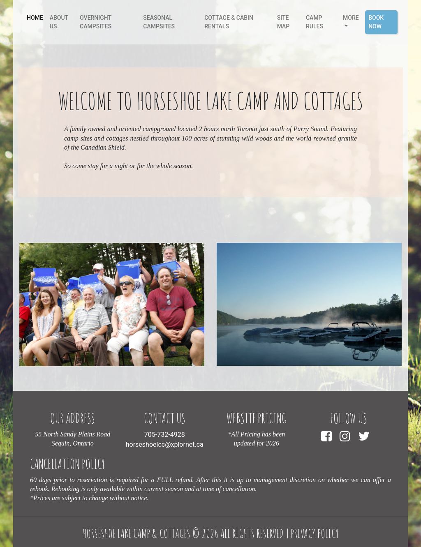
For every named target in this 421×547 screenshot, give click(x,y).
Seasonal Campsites (159, 22)
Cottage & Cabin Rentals (228, 22)
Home (36, 17)
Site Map (283, 22)
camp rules (314, 22)
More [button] (351, 17)
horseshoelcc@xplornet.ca (165, 444)
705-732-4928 (164, 435)
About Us (59, 22)
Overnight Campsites (95, 22)
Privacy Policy (315, 533)
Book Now (376, 22)
